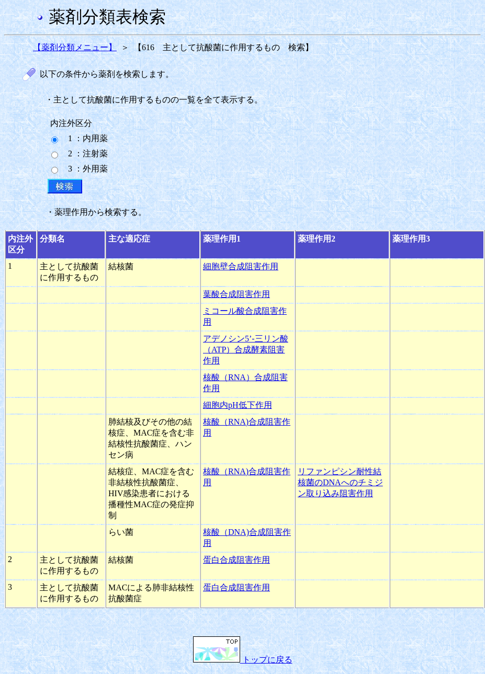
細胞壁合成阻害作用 (240, 266)
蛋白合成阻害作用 (236, 559)
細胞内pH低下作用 (237, 405)
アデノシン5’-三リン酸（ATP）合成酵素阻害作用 (245, 349)
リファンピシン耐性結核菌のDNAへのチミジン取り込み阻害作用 (340, 482)
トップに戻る (242, 659)
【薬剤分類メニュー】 (75, 47)
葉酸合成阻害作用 (236, 294)
